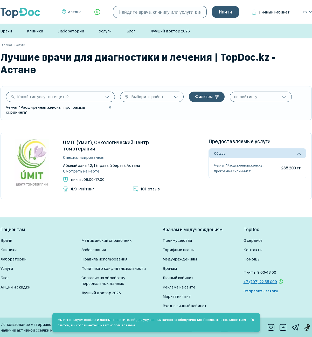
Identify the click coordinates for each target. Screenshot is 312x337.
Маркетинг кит (177, 296)
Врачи (6, 31)
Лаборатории (71, 31)
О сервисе (253, 240)
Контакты (253, 249)
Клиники (35, 31)
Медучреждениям (180, 259)
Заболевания (93, 249)
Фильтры (204, 96)
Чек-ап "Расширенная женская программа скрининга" (239, 168)
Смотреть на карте (81, 171)
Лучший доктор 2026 (170, 31)
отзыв (150, 189)
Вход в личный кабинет (185, 305)
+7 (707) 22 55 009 (260, 281)
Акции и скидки (15, 287)
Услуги (105, 31)
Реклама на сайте (179, 287)
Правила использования (104, 259)
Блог (131, 31)
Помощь (252, 259)
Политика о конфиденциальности (113, 268)
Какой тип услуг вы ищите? (43, 96)
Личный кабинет (274, 12)
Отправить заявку (261, 290)
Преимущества (177, 240)
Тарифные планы (179, 249)
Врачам (170, 268)
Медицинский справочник (106, 240)
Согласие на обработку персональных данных (103, 280)
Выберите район (147, 96)
